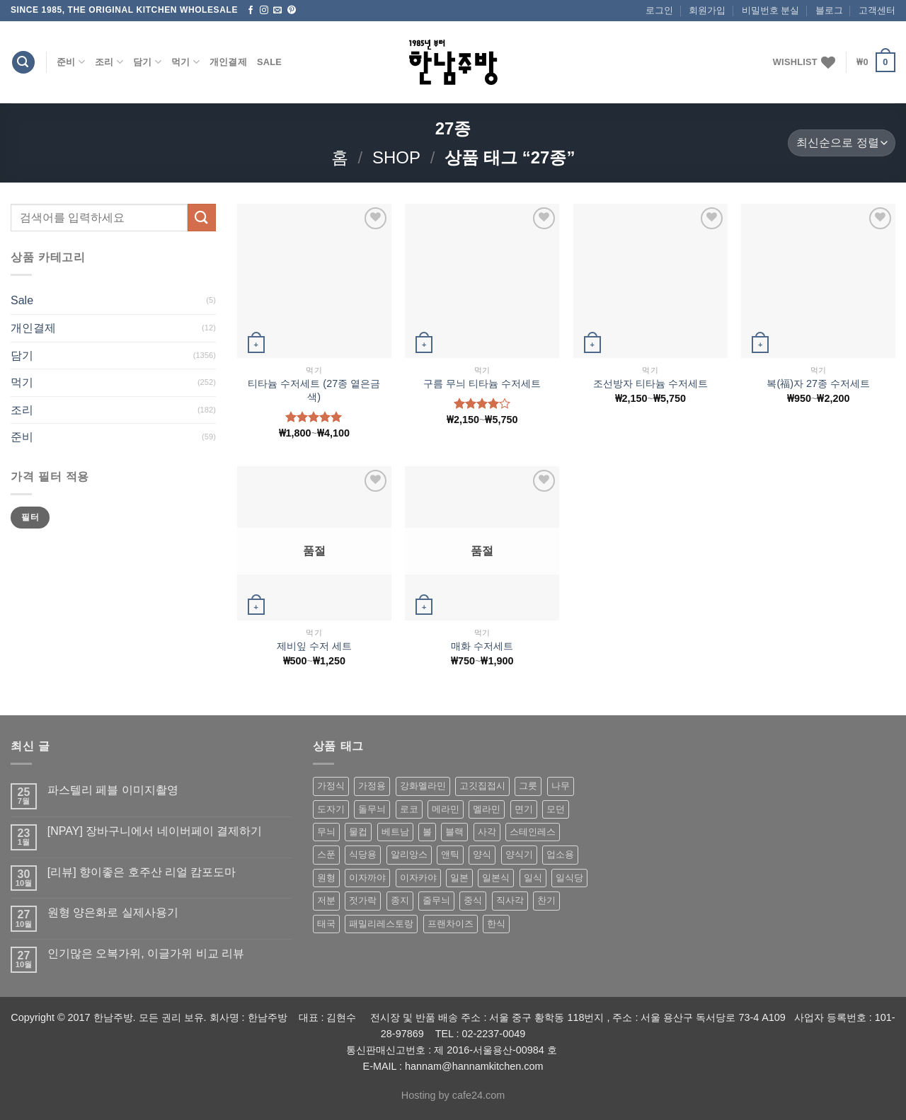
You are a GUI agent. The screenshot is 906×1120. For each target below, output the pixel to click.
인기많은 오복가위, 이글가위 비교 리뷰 (145, 953)
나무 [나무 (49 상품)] (560, 785)
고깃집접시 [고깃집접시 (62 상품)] (482, 785)
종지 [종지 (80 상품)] (400, 900)
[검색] (23, 62)
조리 (109, 62)
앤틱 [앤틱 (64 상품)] (450, 854)
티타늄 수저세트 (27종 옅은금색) (314, 390)
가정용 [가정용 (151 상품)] (372, 785)
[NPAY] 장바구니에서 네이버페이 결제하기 (154, 831)
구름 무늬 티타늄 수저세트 (482, 383)
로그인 (659, 10)
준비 (71, 62)
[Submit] (202, 217)
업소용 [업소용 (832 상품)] (560, 854)
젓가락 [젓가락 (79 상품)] (363, 900)
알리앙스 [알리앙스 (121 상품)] (409, 854)
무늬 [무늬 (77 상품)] (326, 831)
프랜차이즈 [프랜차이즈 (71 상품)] (451, 923)
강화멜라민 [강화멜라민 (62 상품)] (423, 785)
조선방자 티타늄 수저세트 (650, 383)
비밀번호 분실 (771, 10)
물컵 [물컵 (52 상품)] (358, 831)
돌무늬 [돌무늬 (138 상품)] (372, 809)
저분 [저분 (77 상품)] (326, 900)
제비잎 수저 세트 (314, 646)
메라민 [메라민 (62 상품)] (445, 809)
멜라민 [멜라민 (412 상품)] (486, 809)
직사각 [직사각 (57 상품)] (510, 900)
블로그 (829, 10)
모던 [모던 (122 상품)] (555, 809)
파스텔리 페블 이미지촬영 (112, 790)
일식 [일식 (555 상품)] (533, 877)
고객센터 (877, 10)
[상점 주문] (841, 143)
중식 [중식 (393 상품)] (473, 900)
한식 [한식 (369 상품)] (496, 923)
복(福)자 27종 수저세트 (818, 383)
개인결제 (228, 62)
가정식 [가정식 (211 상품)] (331, 785)
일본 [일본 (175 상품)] (459, 877)
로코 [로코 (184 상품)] (409, 809)
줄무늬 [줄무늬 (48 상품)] (436, 900)
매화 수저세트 (482, 646)
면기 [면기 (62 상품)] (524, 809)
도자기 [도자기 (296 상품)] (331, 809)
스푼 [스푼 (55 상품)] (326, 854)
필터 (30, 517)
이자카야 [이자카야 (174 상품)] (418, 877)
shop (396, 157)
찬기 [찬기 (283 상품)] (546, 900)
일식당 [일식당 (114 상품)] (569, 877)
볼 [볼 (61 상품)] (427, 831)
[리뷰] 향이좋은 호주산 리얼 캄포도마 (141, 872)
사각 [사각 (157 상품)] (487, 831)
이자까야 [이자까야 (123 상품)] (367, 877)
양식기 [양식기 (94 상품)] (519, 854)
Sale (269, 62)
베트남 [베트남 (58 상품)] (395, 831)
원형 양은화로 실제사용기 (112, 912)
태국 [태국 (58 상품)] (326, 923)
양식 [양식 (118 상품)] (482, 854)
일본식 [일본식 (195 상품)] (496, 877)
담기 (147, 62)
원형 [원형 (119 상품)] (326, 877)
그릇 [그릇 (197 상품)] (528, 785)
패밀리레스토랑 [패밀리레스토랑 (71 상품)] (381, 923)
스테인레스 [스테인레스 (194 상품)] (533, 831)
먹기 (185, 62)
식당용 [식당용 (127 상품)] (363, 854)
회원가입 (707, 10)
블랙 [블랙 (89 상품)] (454, 831)
